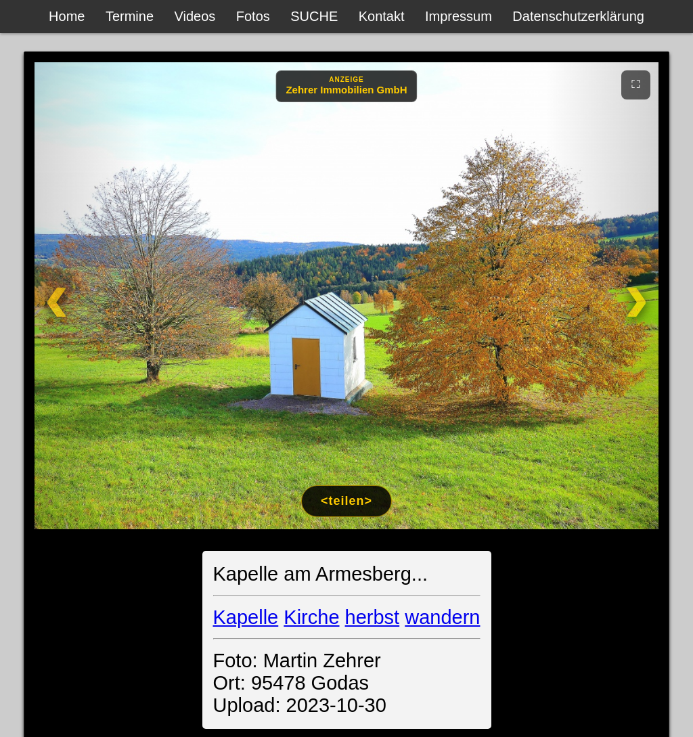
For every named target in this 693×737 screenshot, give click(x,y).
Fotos (253, 16)
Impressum (458, 16)
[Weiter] (602, 295)
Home (67, 16)
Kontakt (382, 16)
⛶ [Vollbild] (636, 84)
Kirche (311, 617)
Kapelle (246, 617)
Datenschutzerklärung (578, 16)
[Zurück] (91, 295)
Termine (130, 16)
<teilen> (346, 501)
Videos (195, 16)
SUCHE (314, 16)
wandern (442, 617)
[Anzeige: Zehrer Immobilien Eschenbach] (346, 86)
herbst (372, 617)
